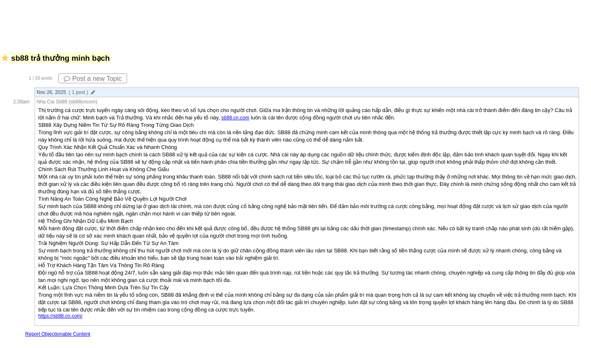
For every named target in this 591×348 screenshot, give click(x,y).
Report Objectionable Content (57, 334)
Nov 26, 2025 (66, 92)
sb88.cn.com (235, 118)
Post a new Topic (93, 78)
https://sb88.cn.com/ (60, 316)
